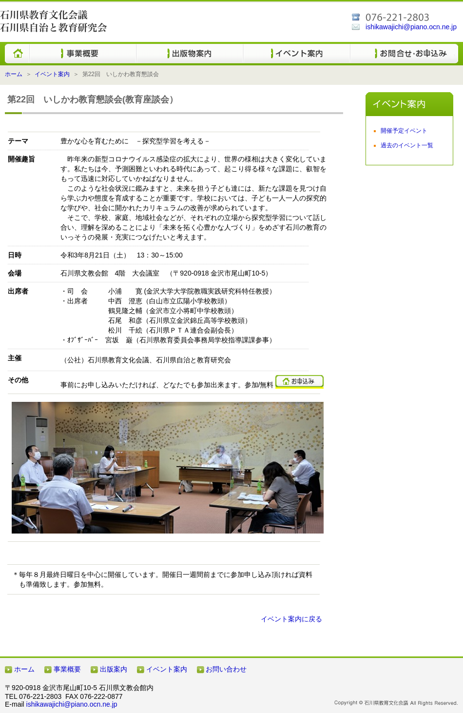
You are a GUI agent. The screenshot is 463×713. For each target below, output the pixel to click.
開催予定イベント (404, 130)
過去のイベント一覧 (407, 145)
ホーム (13, 74)
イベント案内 (52, 74)
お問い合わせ (226, 669)
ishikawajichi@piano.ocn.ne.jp (411, 27)
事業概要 (67, 669)
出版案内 (113, 669)
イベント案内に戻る (291, 619)
